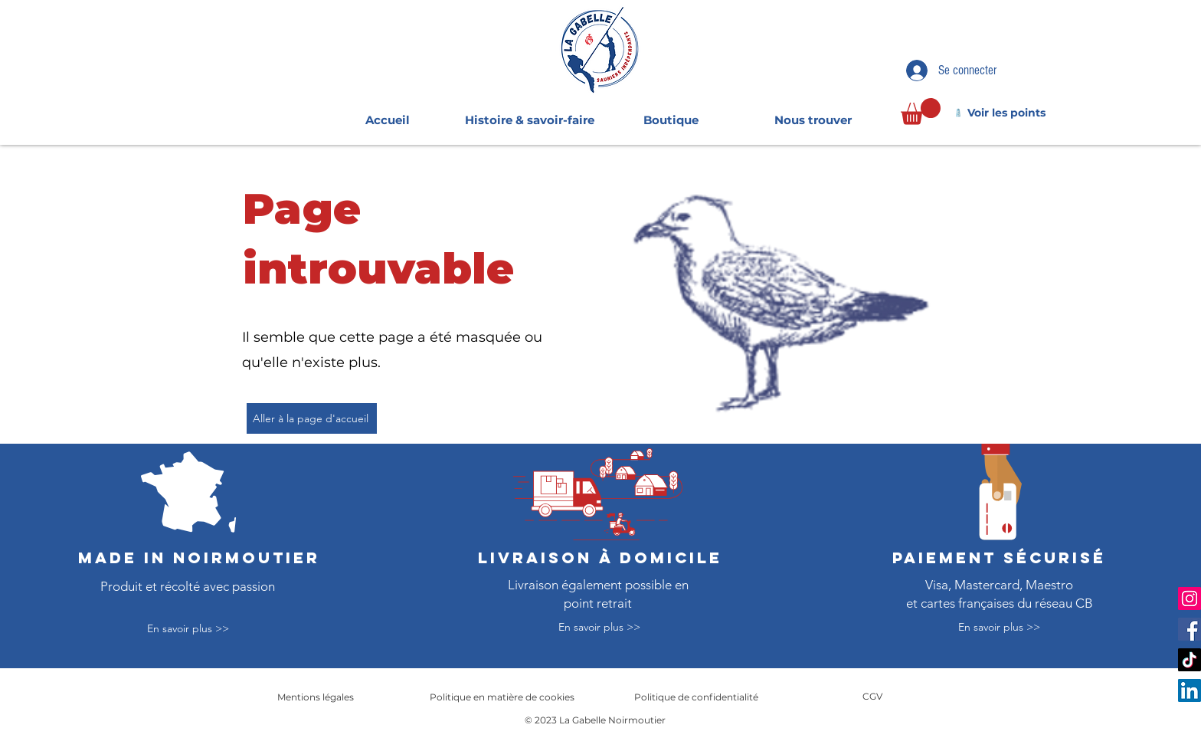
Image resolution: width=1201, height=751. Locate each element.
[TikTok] (1189, 659)
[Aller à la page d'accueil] (312, 418)
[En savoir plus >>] (188, 629)
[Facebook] (1189, 629)
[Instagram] (1189, 598)
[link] (921, 111)
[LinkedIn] (1189, 690)
